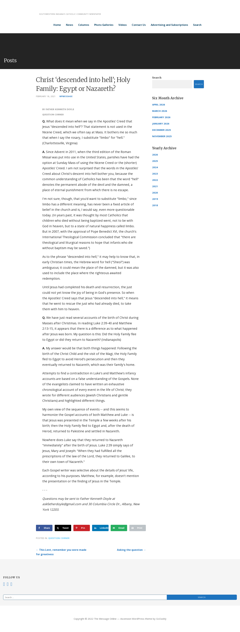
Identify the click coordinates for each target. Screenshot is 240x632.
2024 (155, 167)
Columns (83, 25)
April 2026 (158, 104)
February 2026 (161, 117)
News (69, 25)
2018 (155, 205)
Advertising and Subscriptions (169, 25)
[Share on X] (63, 528)
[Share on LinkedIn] (100, 528)
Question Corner (59, 538)
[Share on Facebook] (44, 528)
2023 (155, 173)
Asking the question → (131, 550)
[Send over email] (119, 528)
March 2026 (159, 110)
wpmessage (66, 96)
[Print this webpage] (137, 528)
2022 (155, 179)
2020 (155, 192)
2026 (155, 154)
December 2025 (161, 129)
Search (197, 25)
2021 (155, 186)
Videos (122, 25)
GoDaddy (161, 618)
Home (57, 25)
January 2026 (160, 123)
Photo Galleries (104, 25)
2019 (155, 198)
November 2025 (162, 136)
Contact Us (139, 25)
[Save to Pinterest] (81, 528)
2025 (155, 160)
